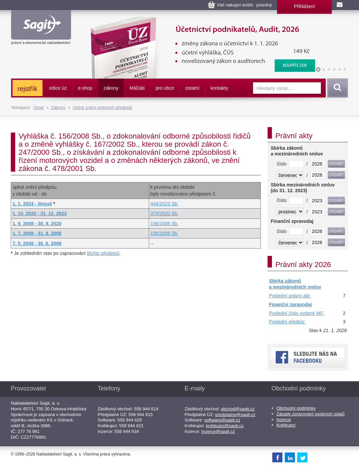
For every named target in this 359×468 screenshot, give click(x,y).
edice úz (58, 88)
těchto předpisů (103, 253)
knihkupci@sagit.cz (225, 425)
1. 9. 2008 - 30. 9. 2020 (36, 223)
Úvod (38, 107)
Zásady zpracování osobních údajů (311, 413)
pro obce (165, 88)
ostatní (192, 88)
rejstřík (27, 88)
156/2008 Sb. (164, 223)
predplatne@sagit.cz (235, 414)
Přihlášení (304, 6)
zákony (111, 88)
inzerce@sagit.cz (218, 431)
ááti (137, 88)
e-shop (85, 88)
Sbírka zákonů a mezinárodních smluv (295, 284)
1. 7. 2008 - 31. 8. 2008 (36, 233)
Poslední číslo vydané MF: (296, 313)
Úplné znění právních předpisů (102, 107)
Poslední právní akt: (290, 295)
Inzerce (284, 419)
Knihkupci (286, 425)
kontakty (219, 88)
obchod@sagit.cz (238, 408)
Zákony (58, 107)
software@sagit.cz (222, 419)
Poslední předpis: (287, 321)
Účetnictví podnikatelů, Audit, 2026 (198, 20)
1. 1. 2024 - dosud (32, 203)
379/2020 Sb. (164, 213)
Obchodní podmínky (296, 408)
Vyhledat (336, 88)
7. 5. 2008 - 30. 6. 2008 (36, 243)
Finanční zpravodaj (290, 304)
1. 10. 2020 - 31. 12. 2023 (39, 213)
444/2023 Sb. (164, 203)
